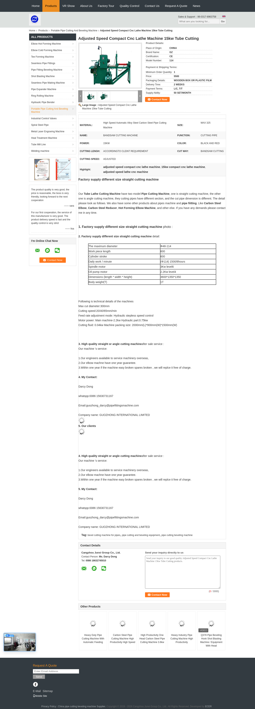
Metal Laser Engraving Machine (47, 131)
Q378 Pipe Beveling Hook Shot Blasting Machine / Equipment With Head (211, 640)
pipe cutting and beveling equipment (141, 535)
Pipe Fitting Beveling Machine (46, 69)
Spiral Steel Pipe (40, 125)
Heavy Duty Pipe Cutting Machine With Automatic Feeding (93, 639)
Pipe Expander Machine (43, 89)
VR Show (68, 5)
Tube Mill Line (38, 144)
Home (36, 5)
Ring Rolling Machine (42, 95)
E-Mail (37, 691)
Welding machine (40, 151)
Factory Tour (106, 5)
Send (39, 676)
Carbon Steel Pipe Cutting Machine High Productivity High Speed (122, 639)
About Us (86, 5)
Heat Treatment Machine (44, 138)
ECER (208, 706)
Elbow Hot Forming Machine (46, 43)
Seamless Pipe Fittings (43, 63)
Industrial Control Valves (44, 118)
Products (51, 5)
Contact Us (152, 5)
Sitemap (48, 691)
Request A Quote (176, 5)
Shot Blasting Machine (43, 76)
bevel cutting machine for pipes (104, 535)
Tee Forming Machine (42, 56)
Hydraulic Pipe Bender (43, 102)
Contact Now (159, 99)
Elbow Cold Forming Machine (46, 50)
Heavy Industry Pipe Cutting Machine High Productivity (181, 639)
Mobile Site (40, 696)
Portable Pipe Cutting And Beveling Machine (74, 30)
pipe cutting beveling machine (177, 535)
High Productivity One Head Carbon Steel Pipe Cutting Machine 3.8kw (152, 639)
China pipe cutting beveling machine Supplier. (82, 706)
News (196, 5)
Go (223, 21)
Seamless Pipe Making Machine (48, 82)
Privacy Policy (48, 706)
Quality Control (129, 5)
